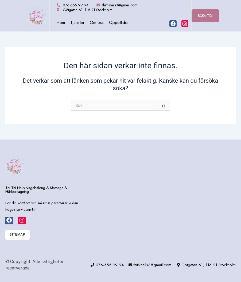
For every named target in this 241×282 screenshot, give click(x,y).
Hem (60, 22)
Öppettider (119, 22)
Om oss (97, 22)
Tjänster (77, 22)
